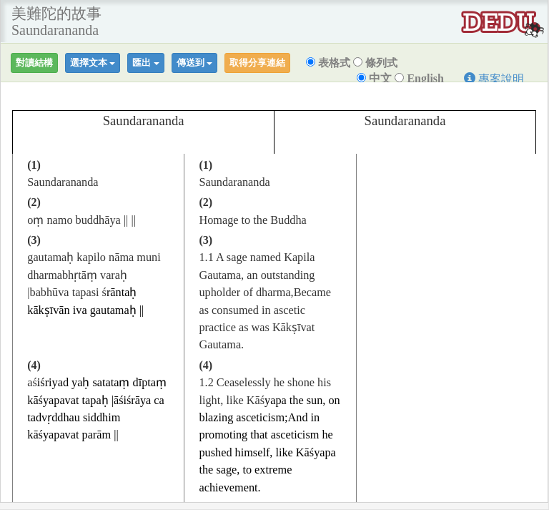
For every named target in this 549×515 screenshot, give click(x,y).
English (419, 78)
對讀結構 (34, 62)
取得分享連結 (257, 62)
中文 (374, 78)
